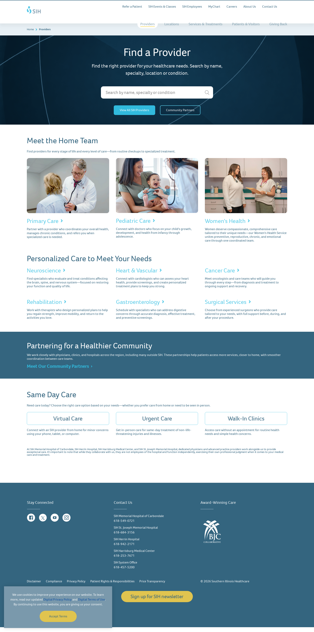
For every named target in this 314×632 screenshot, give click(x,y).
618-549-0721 (124, 525)
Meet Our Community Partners (58, 371)
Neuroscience (44, 275)
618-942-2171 (124, 549)
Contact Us (269, 6)
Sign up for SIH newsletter (157, 601)
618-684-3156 (124, 537)
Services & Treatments (205, 24)
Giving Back (278, 24)
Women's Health (225, 226)
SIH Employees (192, 6)
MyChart (214, 6)
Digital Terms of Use (91, 599)
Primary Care (42, 226)
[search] (207, 97)
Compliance (54, 586)
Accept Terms (58, 616)
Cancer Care (220, 275)
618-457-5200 (124, 572)
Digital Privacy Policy (57, 599)
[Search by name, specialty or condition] (157, 97)
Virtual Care (68, 423)
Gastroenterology (138, 307)
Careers (231, 6)
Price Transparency (152, 586)
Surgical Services (226, 307)
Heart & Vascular (136, 275)
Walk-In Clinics (246, 423)
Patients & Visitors (246, 24)
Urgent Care (157, 423)
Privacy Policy (76, 586)
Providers (147, 24)
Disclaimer (34, 586)
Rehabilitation (44, 307)
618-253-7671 (124, 560)
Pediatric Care (133, 226)
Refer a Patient (132, 6)
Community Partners (180, 115)
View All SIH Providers (134, 115)
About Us (249, 6)
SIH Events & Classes (162, 6)
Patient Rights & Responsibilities (112, 586)
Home (30, 34)
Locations (171, 24)
